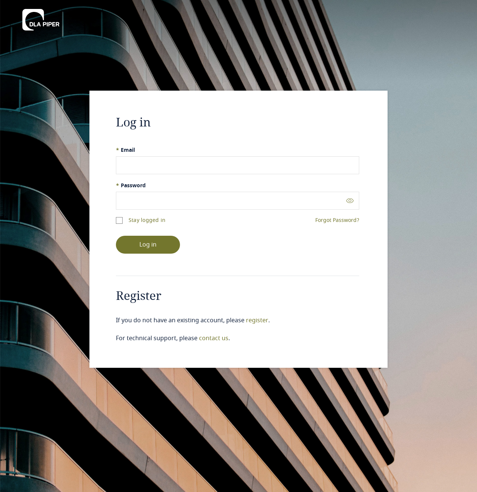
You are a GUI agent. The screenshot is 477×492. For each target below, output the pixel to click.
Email (125, 150)
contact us (213, 338)
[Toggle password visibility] (350, 200)
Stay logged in (147, 220)
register (257, 320)
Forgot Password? (337, 220)
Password (131, 185)
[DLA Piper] (40, 17)
